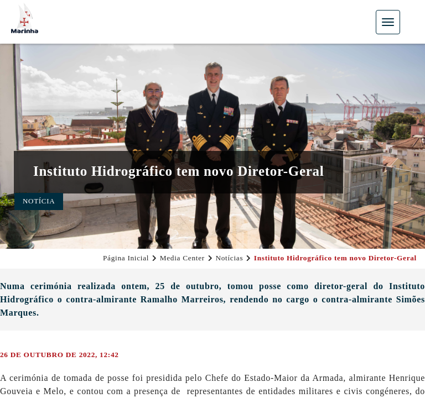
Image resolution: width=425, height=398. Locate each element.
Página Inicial (126, 258)
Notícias (229, 258)
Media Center (182, 258)
